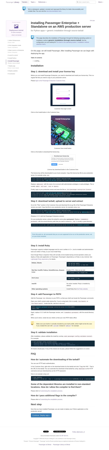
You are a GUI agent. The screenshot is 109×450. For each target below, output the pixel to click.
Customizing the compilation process (51, 391)
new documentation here (53, 11)
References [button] (42, 2)
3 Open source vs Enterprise (16, 51)
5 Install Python (12, 58)
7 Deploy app (13, 67)
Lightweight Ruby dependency (40, 259)
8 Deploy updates (13, 71)
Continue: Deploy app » (41, 415)
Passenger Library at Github (61, 444)
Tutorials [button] (25, 2)
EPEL (73, 270)
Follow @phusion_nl (78, 432)
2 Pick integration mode (14, 46)
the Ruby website (82, 289)
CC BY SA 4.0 (63, 435)
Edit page (92, 20)
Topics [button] (33, 2)
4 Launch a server (13, 55)
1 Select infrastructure (14, 41)
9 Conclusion (11, 73)
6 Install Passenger (14, 62)
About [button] (100, 2)
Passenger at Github (45, 444)
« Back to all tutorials (16, 35)
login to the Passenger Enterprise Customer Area (50, 80)
